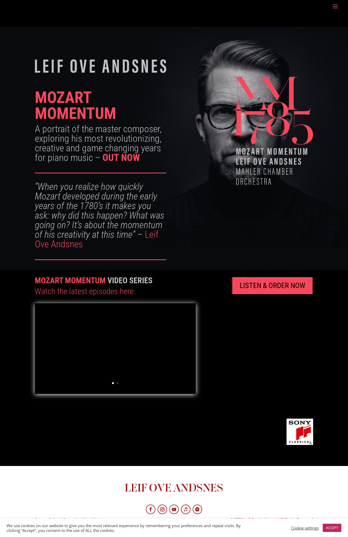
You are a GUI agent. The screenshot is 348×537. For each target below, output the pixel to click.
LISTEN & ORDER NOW (272, 285)
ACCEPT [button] (332, 527)
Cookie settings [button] (305, 528)
